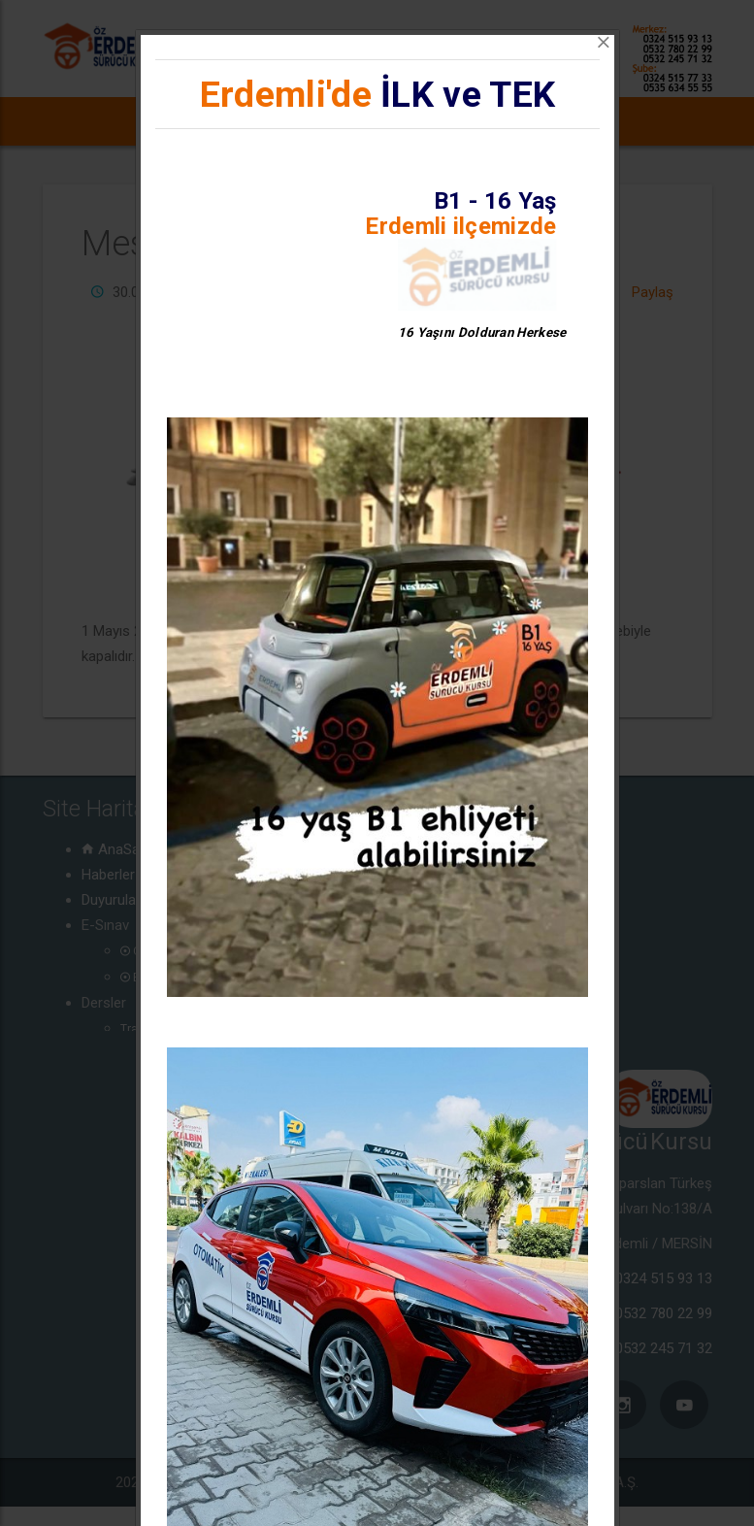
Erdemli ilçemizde (460, 226)
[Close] (603, 42)
